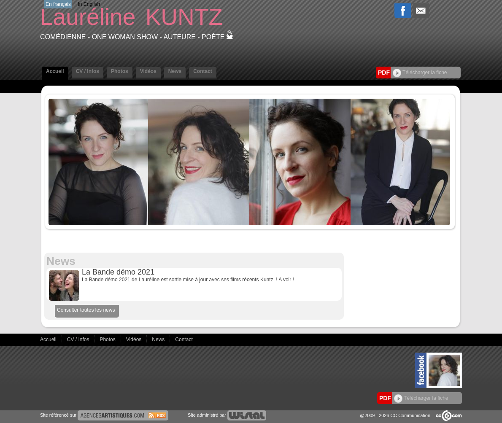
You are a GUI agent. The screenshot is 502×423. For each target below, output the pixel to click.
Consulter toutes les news (86, 310)
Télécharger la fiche (420, 72)
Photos (119, 71)
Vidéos (148, 71)
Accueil (55, 71)
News (174, 71)
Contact (202, 71)
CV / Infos (87, 71)
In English (89, 4)
